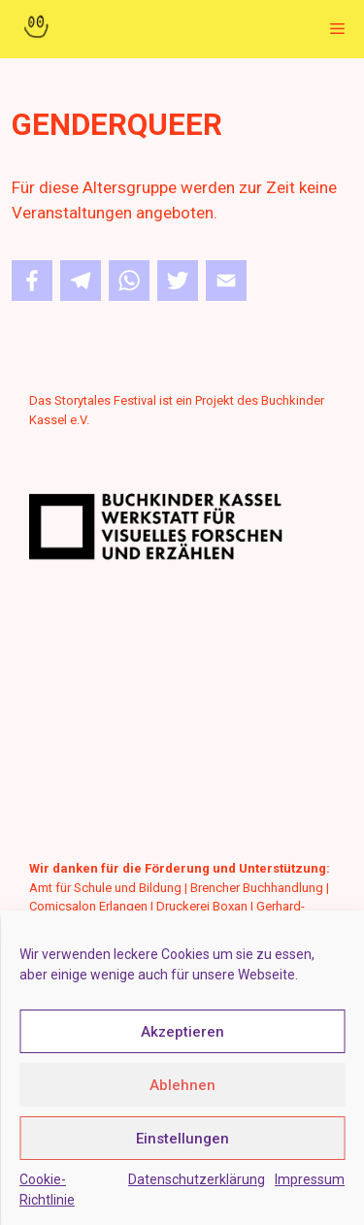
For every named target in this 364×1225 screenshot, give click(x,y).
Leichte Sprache (74, 760)
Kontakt (51, 712)
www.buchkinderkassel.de (103, 438)
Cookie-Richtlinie (47, 1190)
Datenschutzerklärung (196, 1179)
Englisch (53, 811)
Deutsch (52, 785)
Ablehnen (182, 1085)
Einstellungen (182, 1138)
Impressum (310, 1179)
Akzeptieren (182, 1032)
